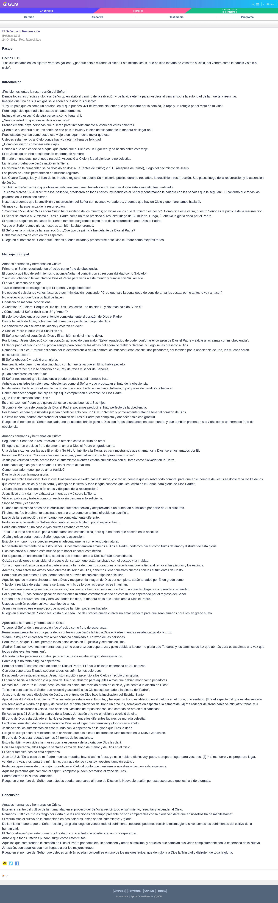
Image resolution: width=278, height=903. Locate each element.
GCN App (149, 891)
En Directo (46, 10)
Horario (138, 10)
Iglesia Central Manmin (142, 896)
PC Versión (135, 891)
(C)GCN (158, 896)
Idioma (270, 4)
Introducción (122, 896)
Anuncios (119, 891)
